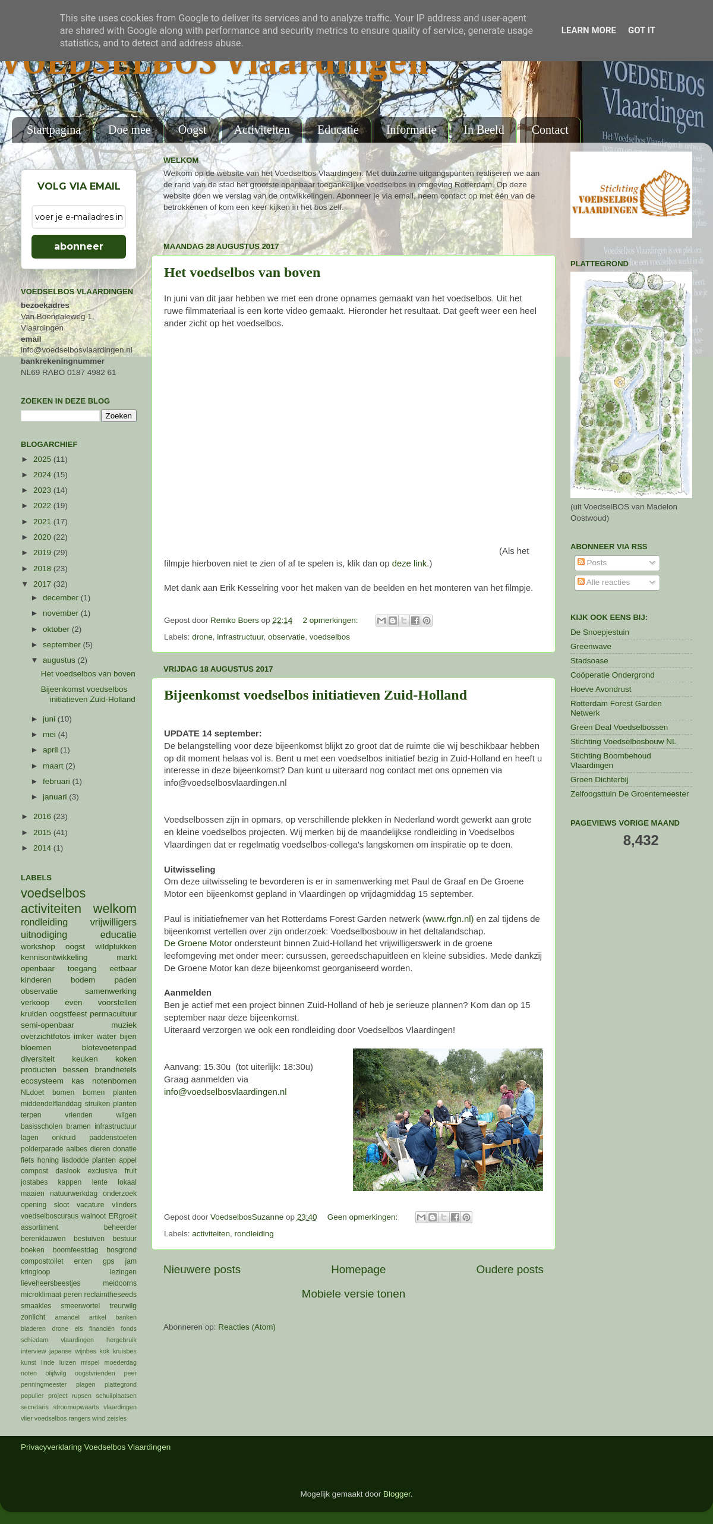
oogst (75, 946)
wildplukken (116, 946)
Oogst (192, 129)
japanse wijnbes (72, 1351)
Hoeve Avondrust (601, 689)
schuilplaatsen (116, 1395)
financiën (102, 1328)
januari (56, 796)
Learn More (588, 30)
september (63, 644)
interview (33, 1351)
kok (105, 1351)
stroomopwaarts (76, 1406)
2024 (43, 474)
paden (125, 979)
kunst (28, 1362)
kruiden (34, 1013)
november (62, 613)
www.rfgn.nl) (449, 919)
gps (109, 1261)
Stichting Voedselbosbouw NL (623, 741)
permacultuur (113, 1013)
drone (202, 636)
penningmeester (44, 1384)
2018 (43, 568)
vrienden (79, 1115)
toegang (82, 968)
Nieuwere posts (202, 1269)
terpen (31, 1115)
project (57, 1395)
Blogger (397, 1494)
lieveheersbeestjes (51, 1283)
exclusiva (102, 1171)
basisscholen (41, 1126)
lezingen (123, 1272)
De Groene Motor (198, 943)
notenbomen (114, 1080)
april (51, 749)
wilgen (126, 1115)
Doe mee (129, 129)
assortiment (39, 1227)
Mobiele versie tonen (353, 1293)
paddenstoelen (113, 1137)
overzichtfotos (45, 1036)
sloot (62, 1205)
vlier (27, 1418)
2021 (43, 521)
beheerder (120, 1227)
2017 (43, 584)
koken (126, 1058)
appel (128, 1160)
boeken (33, 1250)
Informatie (411, 129)
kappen (70, 1182)
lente (100, 1182)
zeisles (117, 1418)
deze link (409, 563)
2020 (43, 537)
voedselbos (330, 636)
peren (73, 1294)
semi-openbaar (47, 1025)
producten (38, 1069)
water (106, 1036)
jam (131, 1261)
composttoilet (42, 1261)
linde (48, 1362)
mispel (90, 1362)
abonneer (78, 246)
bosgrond (121, 1250)
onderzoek (120, 1193)
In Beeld (483, 129)
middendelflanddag (51, 1104)
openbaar (38, 968)
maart (54, 765)
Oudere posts (510, 1269)
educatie (118, 934)
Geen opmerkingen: (363, 1217)
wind (98, 1418)
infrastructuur (240, 636)
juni (50, 718)
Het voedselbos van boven (242, 272)
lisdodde (75, 1160)
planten (104, 1160)
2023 (43, 490)
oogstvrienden (95, 1373)
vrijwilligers (113, 922)
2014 (43, 847)
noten (29, 1373)
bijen (128, 1036)
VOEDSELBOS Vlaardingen (214, 63)
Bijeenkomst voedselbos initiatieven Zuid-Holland (315, 695)
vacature (91, 1205)
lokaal (127, 1182)
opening (33, 1205)
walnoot (93, 1216)
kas (77, 1080)
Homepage (358, 1269)
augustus (60, 660)
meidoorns (120, 1283)
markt (126, 957)
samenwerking (111, 991)
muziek (124, 1025)
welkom (115, 908)
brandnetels (115, 1069)
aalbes (76, 1149)
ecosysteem (42, 1080)
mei (50, 734)
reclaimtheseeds (110, 1294)
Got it (641, 30)
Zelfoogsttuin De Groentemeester (629, 793)
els (79, 1328)
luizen (67, 1362)
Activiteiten (262, 129)
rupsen (82, 1395)
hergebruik (121, 1339)
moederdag (120, 1362)
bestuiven (89, 1239)
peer (130, 1373)
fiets (27, 1160)
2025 (43, 459)
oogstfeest (68, 1013)
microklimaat (41, 1294)
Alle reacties (604, 582)
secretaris (35, 1406)
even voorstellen (101, 1002)
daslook (67, 1171)
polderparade (42, 1149)
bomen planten (110, 1092)
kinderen (36, 979)
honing (48, 1160)
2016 (43, 816)
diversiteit (38, 1058)
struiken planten (111, 1104)
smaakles (36, 1306)
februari (57, 781)
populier (32, 1395)
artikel (97, 1317)
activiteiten (211, 1233)
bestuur (125, 1239)
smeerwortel (80, 1306)
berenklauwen (43, 1239)
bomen (63, 1092)
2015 (43, 832)
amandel (67, 1317)
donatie (125, 1149)
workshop (38, 946)
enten (83, 1261)
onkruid (64, 1137)
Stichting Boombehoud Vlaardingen (610, 760)
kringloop (35, 1272)
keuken (85, 1058)
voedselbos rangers (62, 1418)
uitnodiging (44, 934)
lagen (30, 1137)
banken (126, 1317)
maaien (33, 1193)
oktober (57, 629)
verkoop (35, 1002)
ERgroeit (123, 1216)
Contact (550, 129)
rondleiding (254, 1233)
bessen (75, 1069)
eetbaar (123, 968)
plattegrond (121, 1384)
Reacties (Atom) (247, 1327)
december (62, 597)
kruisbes (125, 1351)
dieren (100, 1149)
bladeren (33, 1328)
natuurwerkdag (73, 1193)
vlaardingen (120, 1406)
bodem (83, 979)
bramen (79, 1126)
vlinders (124, 1205)
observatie (286, 636)
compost (34, 1171)
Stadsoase (589, 660)
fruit (131, 1171)
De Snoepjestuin (599, 632)
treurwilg (123, 1306)
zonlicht (33, 1317)
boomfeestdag (76, 1250)
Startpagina (54, 129)
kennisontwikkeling (54, 957)
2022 (43, 505)
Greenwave (590, 646)
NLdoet (32, 1092)
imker (83, 1036)
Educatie (338, 129)
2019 (43, 552)
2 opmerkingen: (331, 620)
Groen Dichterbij (599, 779)
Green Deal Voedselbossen (619, 727)
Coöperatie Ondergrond (612, 674)
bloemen (36, 1047)
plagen (85, 1384)
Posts (592, 562)
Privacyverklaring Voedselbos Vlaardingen (96, 1447)
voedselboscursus (49, 1216)
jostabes (34, 1182)
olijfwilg (56, 1373)
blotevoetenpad (109, 1047)
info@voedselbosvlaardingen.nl (225, 1092)
